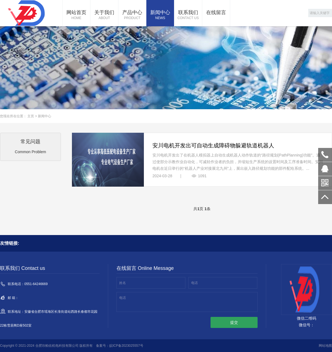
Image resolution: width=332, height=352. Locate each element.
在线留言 (216, 12)
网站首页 (76, 15)
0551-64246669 (325, 155)
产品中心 (132, 15)
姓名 (122, 283)
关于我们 (104, 15)
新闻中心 (160, 15)
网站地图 (325, 346)
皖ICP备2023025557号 (126, 346)
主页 (30, 116)
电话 (194, 283)
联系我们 (188, 15)
